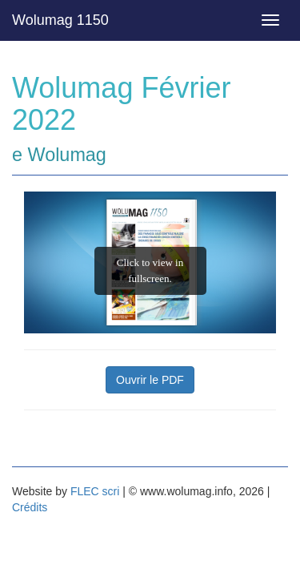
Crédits (29, 507)
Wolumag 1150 (60, 20)
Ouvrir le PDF (150, 379)
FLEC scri (94, 491)
